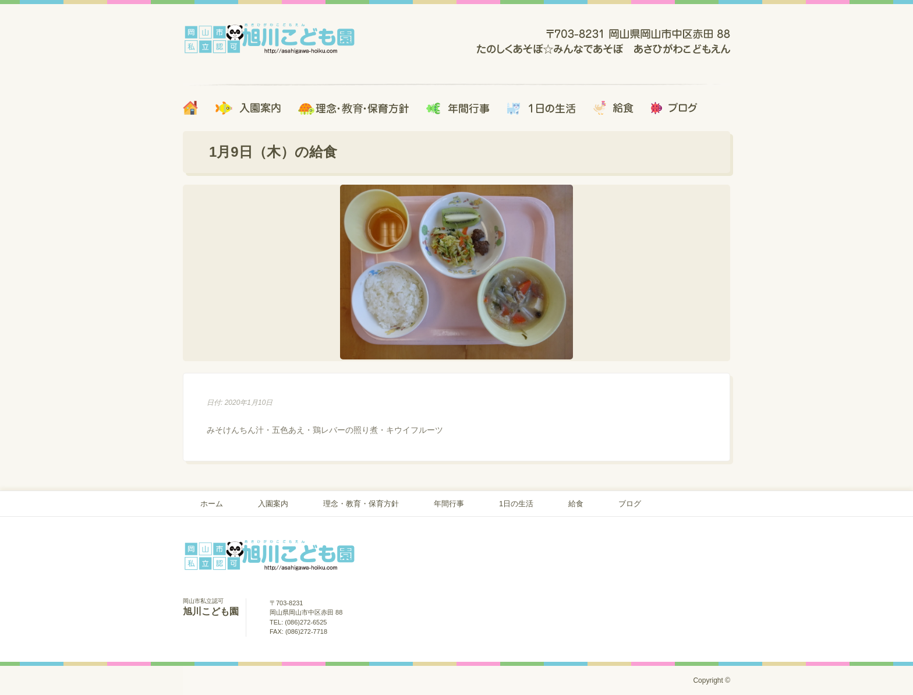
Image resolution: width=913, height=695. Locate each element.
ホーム (211, 503)
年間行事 (449, 503)
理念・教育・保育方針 (361, 503)
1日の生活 (516, 503)
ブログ (629, 503)
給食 (575, 503)
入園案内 (273, 503)
